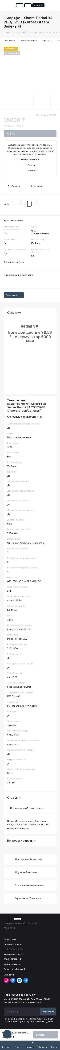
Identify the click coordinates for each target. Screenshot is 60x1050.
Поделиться (13, 295)
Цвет (6, 204)
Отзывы (47, 40)
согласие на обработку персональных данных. (29, 1021)
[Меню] (5, 5)
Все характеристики (14, 262)
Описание (10, 40)
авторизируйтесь (31, 821)
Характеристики (29, 40)
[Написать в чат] (7, 1034)
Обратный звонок (12, 944)
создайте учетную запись (21, 824)
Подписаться (47, 1012)
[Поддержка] (54, 5)
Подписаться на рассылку (20, 995)
